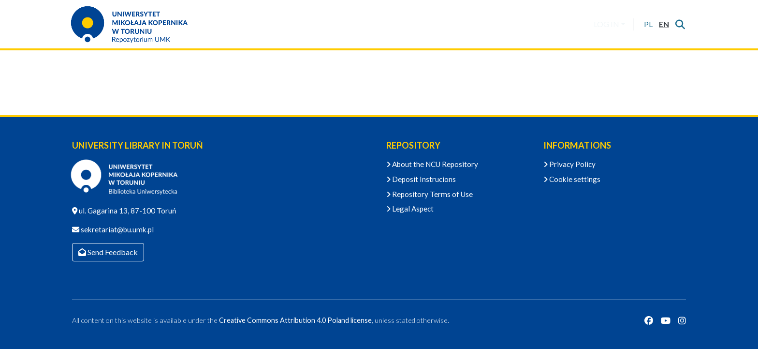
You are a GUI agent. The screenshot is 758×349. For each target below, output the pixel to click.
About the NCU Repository (432, 164)
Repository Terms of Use (429, 194)
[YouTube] (666, 320)
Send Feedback (108, 252)
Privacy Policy (569, 164)
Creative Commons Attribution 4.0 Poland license (295, 320)
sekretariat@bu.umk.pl (116, 229)
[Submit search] (680, 24)
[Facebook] (648, 320)
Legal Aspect (410, 208)
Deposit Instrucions (421, 179)
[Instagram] (682, 320)
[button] (648, 24)
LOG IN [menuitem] (606, 24)
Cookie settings (571, 179)
